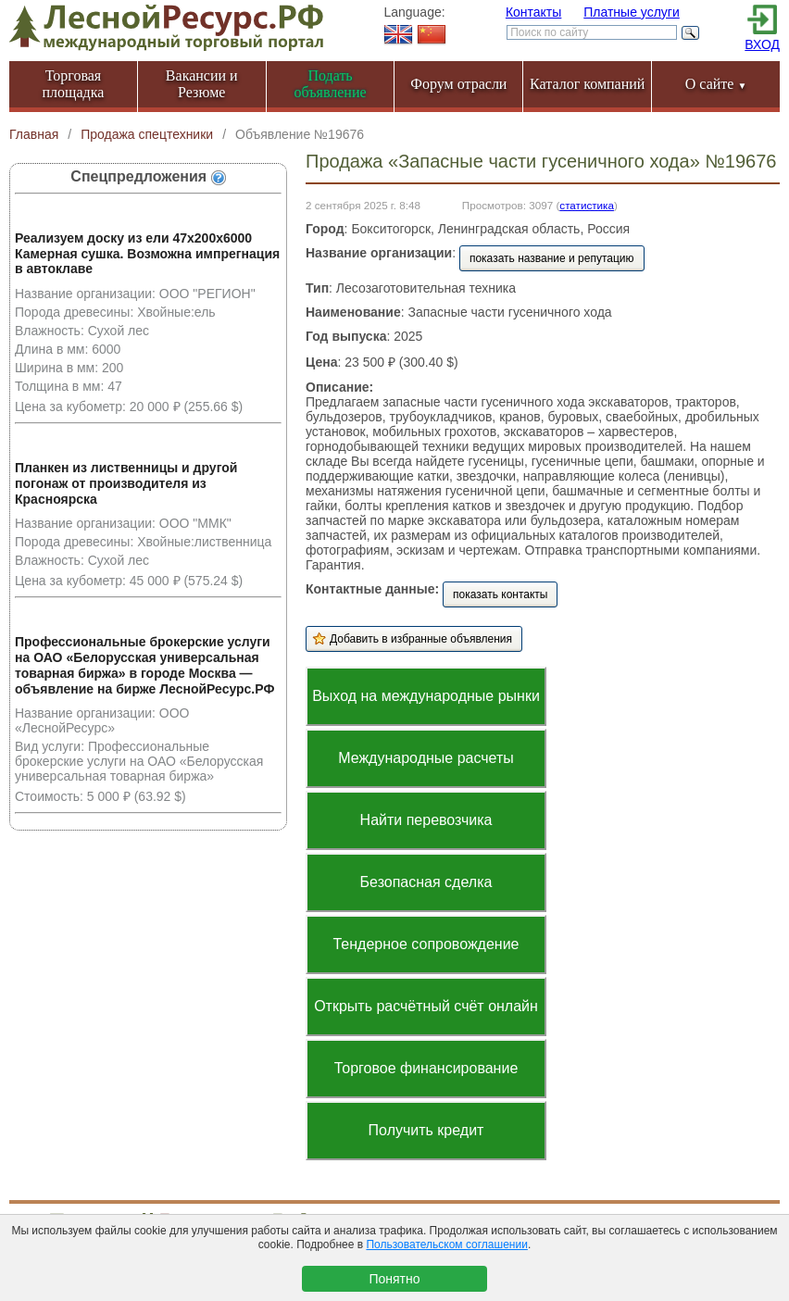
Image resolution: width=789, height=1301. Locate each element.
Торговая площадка (74, 84)
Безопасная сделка (426, 882)
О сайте (716, 84)
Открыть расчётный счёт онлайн (426, 1006)
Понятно (394, 1278)
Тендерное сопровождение (425, 944)
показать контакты (500, 594)
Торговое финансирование (426, 1068)
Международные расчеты (426, 758)
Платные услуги (631, 12)
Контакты (533, 12)
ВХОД (762, 44)
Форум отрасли (458, 84)
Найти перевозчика (426, 820)
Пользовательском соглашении (446, 1244)
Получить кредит (426, 1130)
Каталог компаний (587, 84)
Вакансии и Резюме (202, 84)
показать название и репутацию (552, 258)
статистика (586, 205)
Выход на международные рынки (426, 696)
